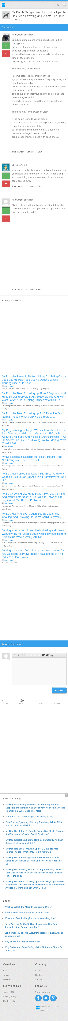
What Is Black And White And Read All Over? (27, 912)
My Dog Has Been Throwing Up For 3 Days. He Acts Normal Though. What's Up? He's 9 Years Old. (32, 415)
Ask (5, 970)
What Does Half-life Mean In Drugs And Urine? (28, 907)
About (38, 970)
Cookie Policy (9, 1001)
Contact (39, 975)
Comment (30, 152)
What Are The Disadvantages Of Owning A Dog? (29, 816)
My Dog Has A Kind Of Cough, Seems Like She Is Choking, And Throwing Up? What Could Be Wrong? (32, 515)
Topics (6, 975)
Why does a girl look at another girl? (23, 941)
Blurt (40, 152)
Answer (59, 690)
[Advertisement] (34, 249)
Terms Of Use (9, 992)
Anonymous (17, 34)
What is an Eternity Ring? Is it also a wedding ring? (30, 918)
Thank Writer (18, 152)
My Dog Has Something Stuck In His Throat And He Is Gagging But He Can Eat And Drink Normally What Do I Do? (34, 477)
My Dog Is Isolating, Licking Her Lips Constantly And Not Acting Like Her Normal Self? (32, 458)
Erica (14, 165)
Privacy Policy (9, 996)
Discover (7, 979)
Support (39, 979)
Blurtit (3, 5)
